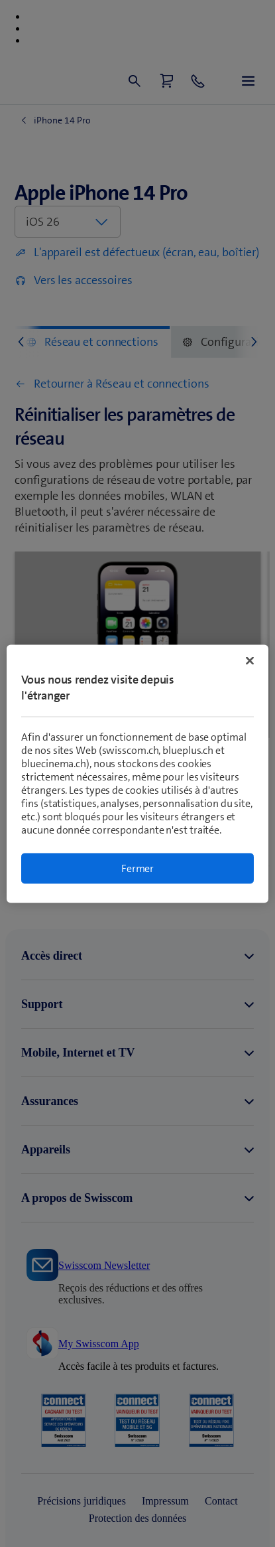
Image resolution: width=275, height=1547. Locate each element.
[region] (137, 773)
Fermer (137, 868)
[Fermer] (249, 660)
